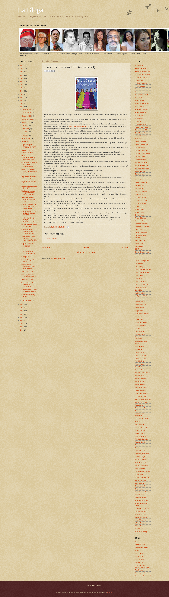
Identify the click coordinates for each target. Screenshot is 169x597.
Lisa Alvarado (139, 308)
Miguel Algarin (139, 381)
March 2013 (26, 138)
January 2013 (26, 300)
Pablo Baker (139, 405)
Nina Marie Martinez (141, 393)
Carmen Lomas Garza (142, 153)
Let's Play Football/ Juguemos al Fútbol (28, 275)
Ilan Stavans (139, 246)
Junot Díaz (138, 290)
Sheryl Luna (139, 489)
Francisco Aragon (141, 221)
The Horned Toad (27, 280)
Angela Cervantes (141, 124)
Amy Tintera (139, 115)
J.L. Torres (138, 249)
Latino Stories (139, 556)
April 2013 (25, 135)
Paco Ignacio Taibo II (142, 408)
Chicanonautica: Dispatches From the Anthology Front (29, 231)
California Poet (140, 545)
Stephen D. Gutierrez (142, 508)
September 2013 (27, 119)
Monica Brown (140, 384)
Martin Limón (139, 352)
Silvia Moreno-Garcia (142, 492)
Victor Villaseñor (140, 520)
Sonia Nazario (139, 495)
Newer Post (47, 247)
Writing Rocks (26, 257)
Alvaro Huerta (139, 106)
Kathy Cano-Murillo (141, 296)
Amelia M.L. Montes (141, 109)
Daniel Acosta (139, 174)
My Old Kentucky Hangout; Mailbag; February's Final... (28, 157)
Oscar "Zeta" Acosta (141, 402)
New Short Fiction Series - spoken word (142, 566)
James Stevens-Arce (142, 252)
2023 (22, 75)
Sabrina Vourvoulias (141, 465)
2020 (22, 85)
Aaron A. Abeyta (140, 68)
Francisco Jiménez (141, 224)
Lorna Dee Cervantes (142, 313)
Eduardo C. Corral (141, 200)
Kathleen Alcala (140, 293)
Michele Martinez (140, 379)
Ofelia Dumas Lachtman (143, 399)
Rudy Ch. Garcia (140, 459)
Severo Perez (139, 483)
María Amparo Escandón (139, 338)
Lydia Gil (54, 227)
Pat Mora (138, 411)
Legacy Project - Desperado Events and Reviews (28, 266)
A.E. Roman (139, 65)
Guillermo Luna (140, 240)
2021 (22, 81)
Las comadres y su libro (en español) (29, 187)
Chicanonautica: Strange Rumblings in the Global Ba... (28, 146)
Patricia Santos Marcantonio (140, 414)
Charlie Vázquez (140, 159)
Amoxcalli (138, 542)
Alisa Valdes (139, 98)
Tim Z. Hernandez (141, 517)
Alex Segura (139, 89)
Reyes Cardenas (140, 430)
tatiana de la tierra (141, 511)
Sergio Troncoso (140, 480)
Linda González (140, 302)
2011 (22, 308)
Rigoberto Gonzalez (141, 439)
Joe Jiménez (139, 264)
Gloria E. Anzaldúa (141, 232)
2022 (22, 78)
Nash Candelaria (140, 390)
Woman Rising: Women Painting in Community (29, 284)
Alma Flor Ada (139, 101)
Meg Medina (139, 367)
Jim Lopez (138, 258)
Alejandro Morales (141, 83)
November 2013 (27, 113)
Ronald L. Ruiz (140, 451)
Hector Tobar (139, 243)
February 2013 (27, 141)
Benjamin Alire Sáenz (142, 130)
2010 (22, 311)
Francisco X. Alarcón (142, 227)
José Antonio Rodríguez (143, 269)
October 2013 (26, 116)
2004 (22, 330)
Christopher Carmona (142, 165)
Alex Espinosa (140, 86)
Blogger (109, 592)
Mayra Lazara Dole (141, 364)
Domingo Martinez (141, 197)
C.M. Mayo (138, 139)
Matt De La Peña (140, 358)
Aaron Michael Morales (142, 71)
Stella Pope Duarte (141, 500)
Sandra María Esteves (142, 471)
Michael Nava (139, 376)
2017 (22, 94)
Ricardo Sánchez (140, 436)
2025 (22, 68)
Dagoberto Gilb (140, 171)
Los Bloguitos (139, 559)
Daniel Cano (139, 180)
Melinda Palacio (140, 370)
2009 (22, 314)
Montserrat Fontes (141, 387)
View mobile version (86, 252)
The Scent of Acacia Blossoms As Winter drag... (28, 199)
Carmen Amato (140, 147)
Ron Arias (138, 448)
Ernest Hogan (139, 215)
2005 (22, 327)
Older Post (126, 247)
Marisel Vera (139, 349)
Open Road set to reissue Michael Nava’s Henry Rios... (29, 251)
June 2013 (25, 129)
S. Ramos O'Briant (141, 462)
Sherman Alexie (140, 486)
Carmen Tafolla (140, 156)
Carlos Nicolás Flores (142, 145)
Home (86, 247)
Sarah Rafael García (142, 477)
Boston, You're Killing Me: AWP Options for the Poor (29, 171)
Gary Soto (138, 230)
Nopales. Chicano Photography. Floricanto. (27, 245)
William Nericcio (140, 523)
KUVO (137, 550)
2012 (22, 304)
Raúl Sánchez (139, 424)
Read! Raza (139, 570)
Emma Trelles (139, 209)
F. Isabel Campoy (141, 218)
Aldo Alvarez (139, 80)
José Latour (139, 275)
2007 (22, 320)
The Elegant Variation (142, 573)
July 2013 (25, 125)
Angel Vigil (138, 121)
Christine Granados (141, 162)
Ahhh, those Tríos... (27, 271)
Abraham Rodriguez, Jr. (143, 77)
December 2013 (27, 109)
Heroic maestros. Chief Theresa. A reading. (28, 290)
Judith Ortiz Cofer (141, 287)
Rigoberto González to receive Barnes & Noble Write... (28, 206)
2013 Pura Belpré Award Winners (27, 152)
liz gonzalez (139, 311)
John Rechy (139, 266)
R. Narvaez (139, 421)
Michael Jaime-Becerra (142, 373)
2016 (22, 97)
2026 (22, 65)
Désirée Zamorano (141, 191)
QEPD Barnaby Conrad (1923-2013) (29, 225)
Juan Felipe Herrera (141, 284)
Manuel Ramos (140, 334)
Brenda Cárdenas (141, 136)
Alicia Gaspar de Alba (142, 95)
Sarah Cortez (139, 474)
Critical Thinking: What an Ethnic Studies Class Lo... (28, 213)
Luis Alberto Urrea (141, 322)
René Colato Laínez (141, 427)
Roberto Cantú (140, 442)
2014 (22, 104)
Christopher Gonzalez (142, 168)
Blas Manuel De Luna (142, 133)
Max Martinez (139, 361)
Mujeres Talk (139, 562)
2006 (22, 324)
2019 (22, 88)
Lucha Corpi (139, 316)
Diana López (139, 194)
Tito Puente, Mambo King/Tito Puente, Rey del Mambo (28, 192)
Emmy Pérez (139, 212)
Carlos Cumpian (140, 142)
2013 (22, 107)
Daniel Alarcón (140, 177)
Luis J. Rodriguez (141, 325)
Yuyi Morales (139, 529)
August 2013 (26, 122)
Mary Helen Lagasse (142, 355)
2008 (22, 317)
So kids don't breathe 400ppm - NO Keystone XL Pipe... (28, 219)
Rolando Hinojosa (141, 445)
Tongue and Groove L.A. (143, 576)
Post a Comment (52, 238)
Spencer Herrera (140, 498)
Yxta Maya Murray (141, 532)
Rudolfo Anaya (140, 457)
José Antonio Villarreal (142, 272)
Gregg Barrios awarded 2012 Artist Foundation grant (29, 164)
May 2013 (25, 132)
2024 (22, 72)
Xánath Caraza (140, 526)
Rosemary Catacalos (142, 454)
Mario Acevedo (140, 346)
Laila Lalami (139, 553)
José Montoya (139, 278)
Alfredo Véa (139, 92)
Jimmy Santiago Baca (142, 261)
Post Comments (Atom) (58, 258)
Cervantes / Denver (141, 548)
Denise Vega (139, 188)
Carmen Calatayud (141, 150)
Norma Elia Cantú (141, 396)
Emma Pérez (139, 206)
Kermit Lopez (139, 299)
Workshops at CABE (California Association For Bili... (29, 238)
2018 (22, 91)
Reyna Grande (140, 433)
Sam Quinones (140, 468)
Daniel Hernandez (141, 183)
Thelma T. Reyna (140, 514)
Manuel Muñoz (140, 331)
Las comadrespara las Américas (79, 126)
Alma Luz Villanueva (142, 103)
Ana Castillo (139, 118)
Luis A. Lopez (139, 319)
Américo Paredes (141, 112)
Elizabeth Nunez (140, 203)
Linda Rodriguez (140, 305)
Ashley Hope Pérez (141, 127)
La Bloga (30, 10)
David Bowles (139, 186)
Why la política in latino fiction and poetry (29, 177)
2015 (22, 100)
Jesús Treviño (139, 255)
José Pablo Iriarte (141, 281)
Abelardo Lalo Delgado (142, 74)
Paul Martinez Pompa (142, 418)
